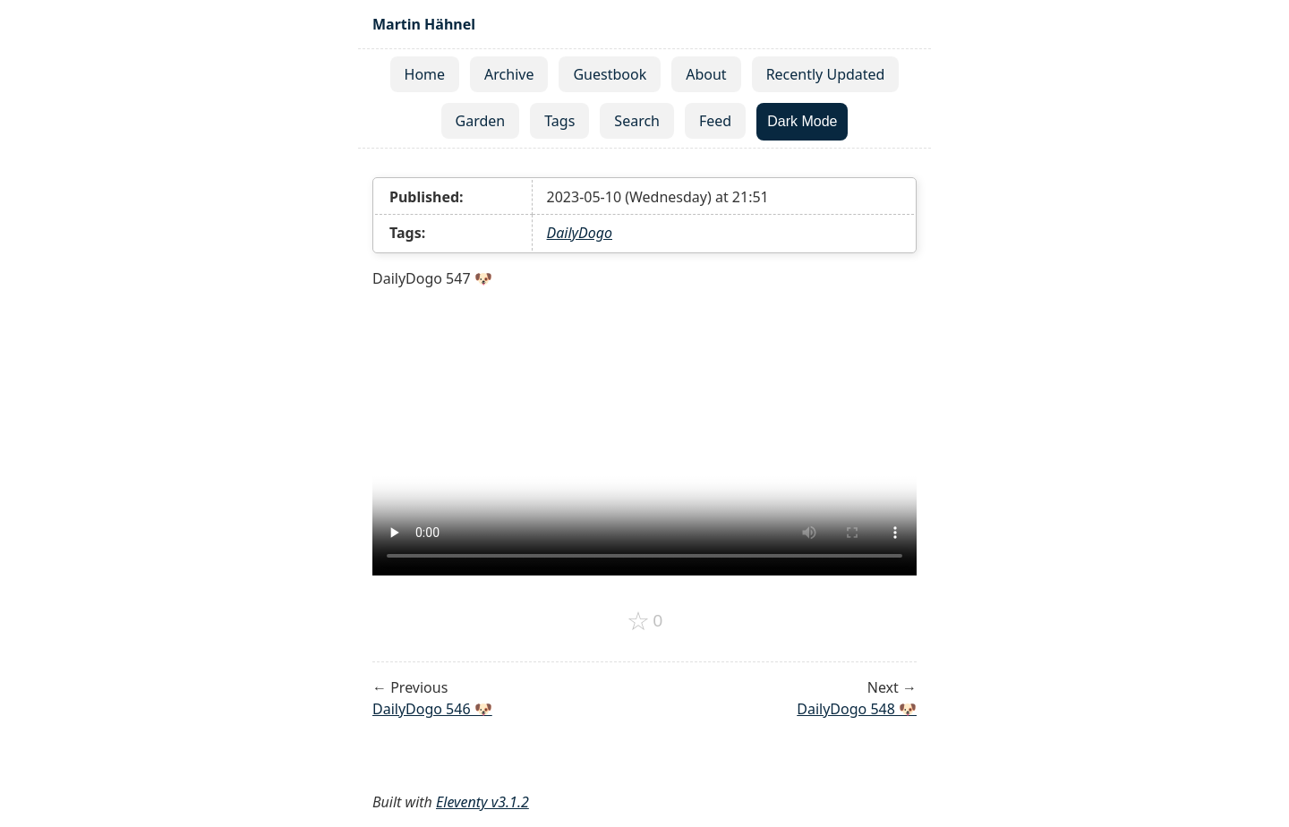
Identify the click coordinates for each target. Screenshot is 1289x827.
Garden (481, 121)
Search (637, 121)
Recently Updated (825, 74)
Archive (509, 74)
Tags (559, 121)
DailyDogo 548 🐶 (857, 709)
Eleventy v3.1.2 (482, 802)
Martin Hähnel (423, 24)
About (706, 74)
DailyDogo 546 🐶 (432, 709)
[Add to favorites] (645, 621)
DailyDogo (579, 233)
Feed (715, 121)
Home (425, 74)
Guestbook (609, 74)
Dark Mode (802, 121)
